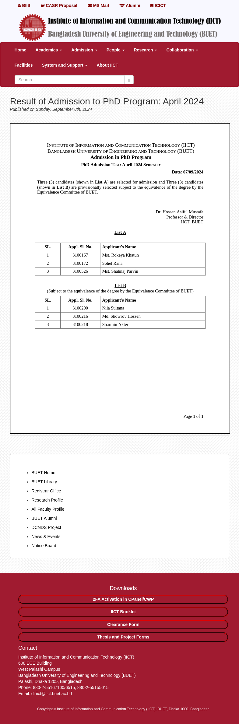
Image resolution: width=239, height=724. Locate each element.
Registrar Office (46, 490)
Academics (48, 49)
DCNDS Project (46, 527)
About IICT (107, 65)
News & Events (46, 536)
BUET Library (44, 481)
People (116, 49)
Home (20, 49)
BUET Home (43, 472)
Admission (84, 49)
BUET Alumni (44, 518)
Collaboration (182, 49)
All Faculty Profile (48, 509)
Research (145, 49)
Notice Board (44, 545)
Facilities (24, 65)
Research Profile (47, 500)
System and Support (64, 65)
